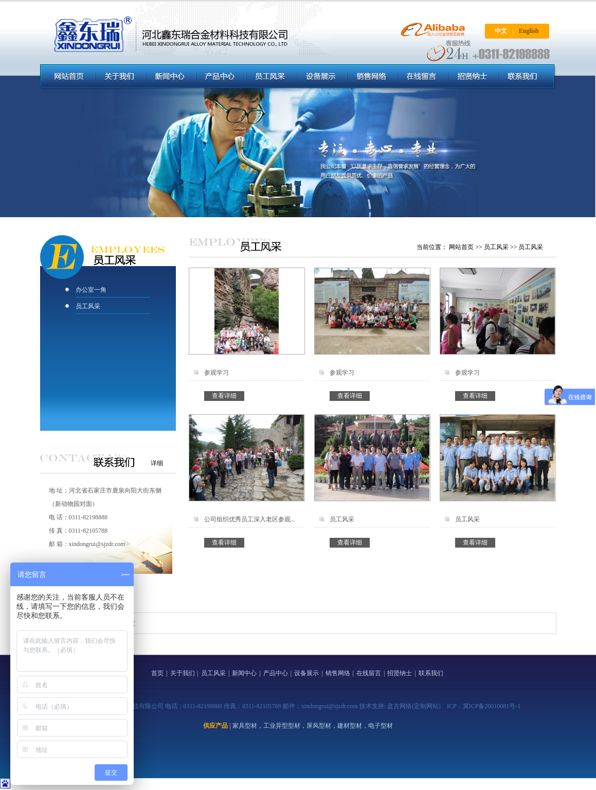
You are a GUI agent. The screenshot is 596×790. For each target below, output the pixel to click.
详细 (157, 463)
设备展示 (306, 673)
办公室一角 (91, 289)
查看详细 (224, 395)
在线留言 (368, 673)
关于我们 (182, 673)
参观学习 (216, 372)
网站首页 (461, 247)
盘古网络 (399, 706)
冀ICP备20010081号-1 (492, 706)
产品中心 (275, 673)
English (529, 30)
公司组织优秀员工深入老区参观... (249, 519)
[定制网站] (426, 706)
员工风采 (88, 306)
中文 (501, 30)
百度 (129, 623)
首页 (157, 673)
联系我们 (431, 673)
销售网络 (338, 673)
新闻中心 (244, 673)
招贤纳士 (399, 673)
